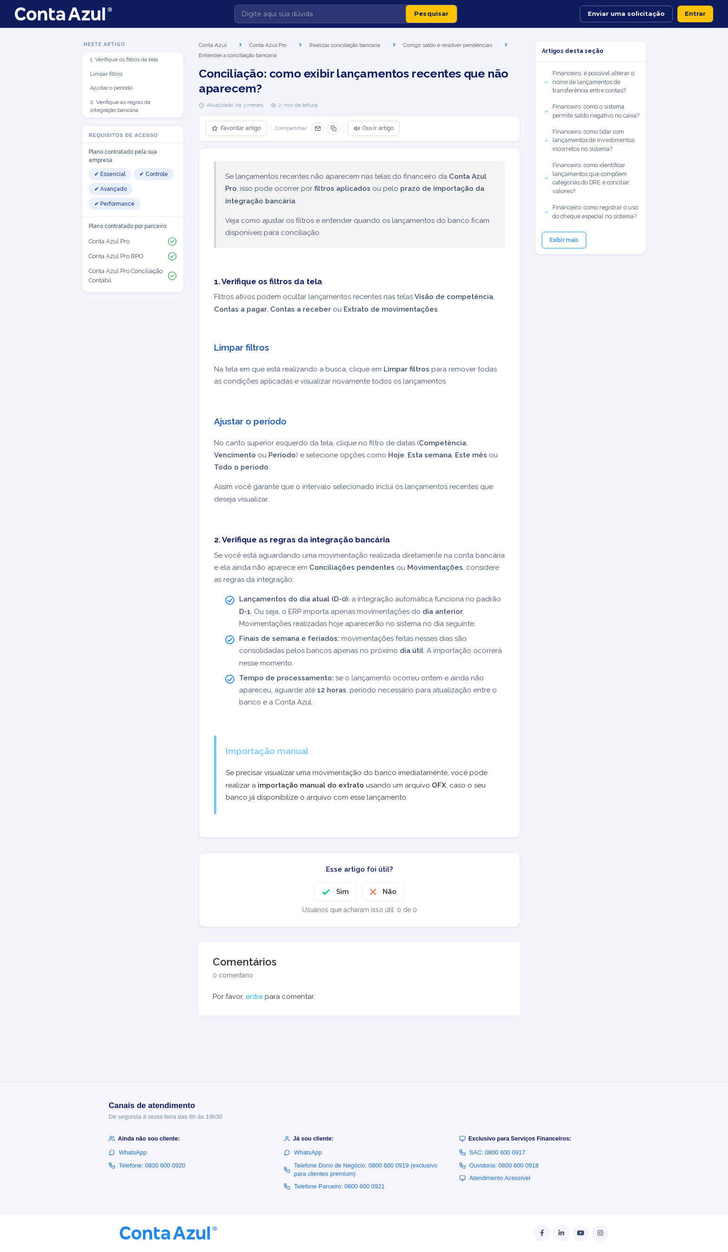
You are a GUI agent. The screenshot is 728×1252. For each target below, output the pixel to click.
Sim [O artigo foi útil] (342, 891)
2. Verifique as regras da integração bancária (120, 106)
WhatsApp (128, 1152)
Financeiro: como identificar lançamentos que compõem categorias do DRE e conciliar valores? (586, 178)
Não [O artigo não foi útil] (389, 891)
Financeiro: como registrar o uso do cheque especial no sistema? (590, 212)
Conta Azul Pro (267, 45)
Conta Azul (213, 45)
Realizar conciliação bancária (344, 45)
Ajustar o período (111, 88)
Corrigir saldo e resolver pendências (447, 45)
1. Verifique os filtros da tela (124, 59)
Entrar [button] (695, 13)
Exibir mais (564, 240)
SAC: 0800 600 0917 (492, 1152)
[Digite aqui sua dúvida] (320, 14)
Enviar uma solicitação (626, 13)
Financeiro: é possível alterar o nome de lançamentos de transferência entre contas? (588, 82)
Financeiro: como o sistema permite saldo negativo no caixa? (591, 111)
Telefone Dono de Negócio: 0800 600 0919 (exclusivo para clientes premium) (360, 1169)
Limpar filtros (106, 74)
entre (254, 996)
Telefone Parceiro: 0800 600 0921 (334, 1186)
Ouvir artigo (374, 127)
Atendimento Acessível (495, 1177)
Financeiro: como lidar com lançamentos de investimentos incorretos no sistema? (589, 140)
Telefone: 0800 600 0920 (147, 1165)
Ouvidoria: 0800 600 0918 (499, 1165)
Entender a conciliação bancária (238, 55)
